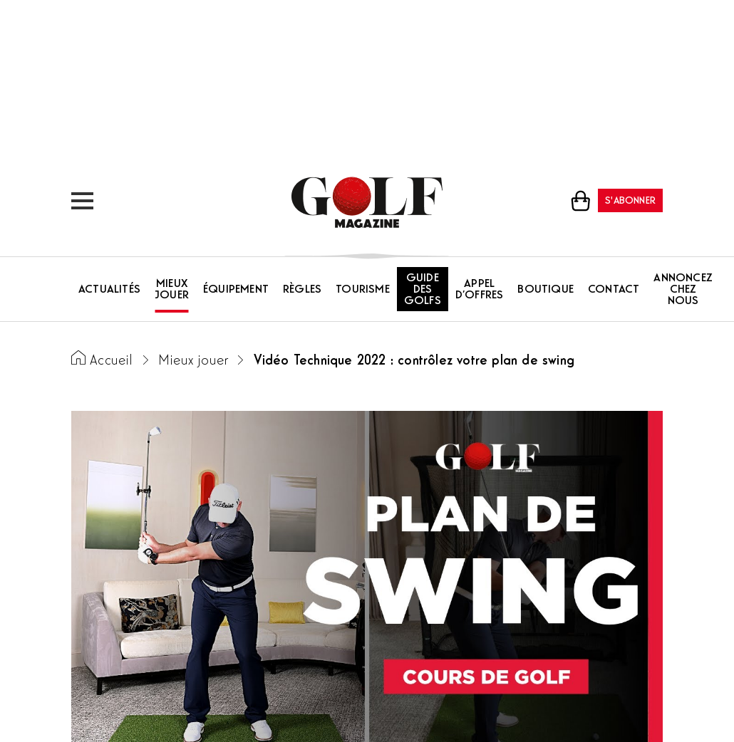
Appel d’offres (479, 289)
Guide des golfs (422, 290)
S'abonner (630, 201)
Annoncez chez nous (683, 290)
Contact (613, 290)
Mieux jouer (172, 289)
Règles (302, 290)
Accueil (111, 361)
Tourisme (363, 290)
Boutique (545, 290)
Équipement (236, 290)
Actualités (109, 290)
